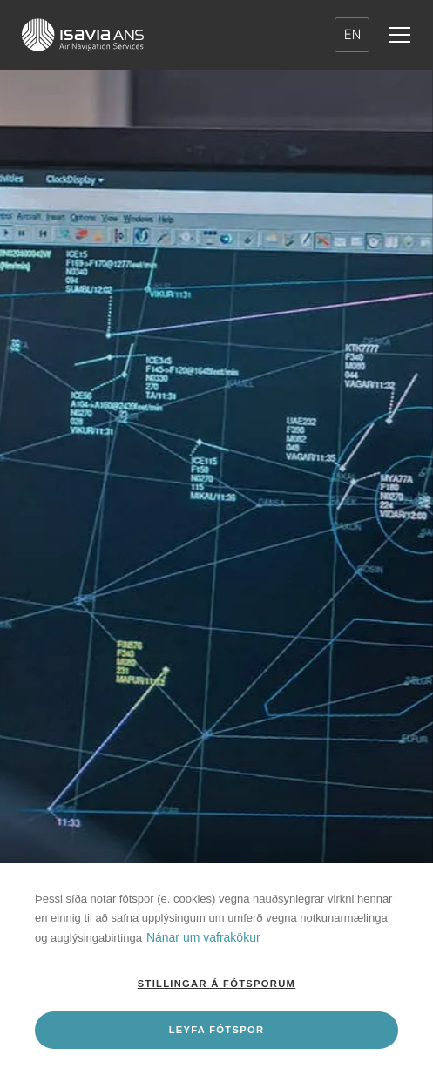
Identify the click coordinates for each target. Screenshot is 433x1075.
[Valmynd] (399, 34)
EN (352, 35)
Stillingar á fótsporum (217, 983)
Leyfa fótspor (217, 1029)
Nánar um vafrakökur (203, 937)
